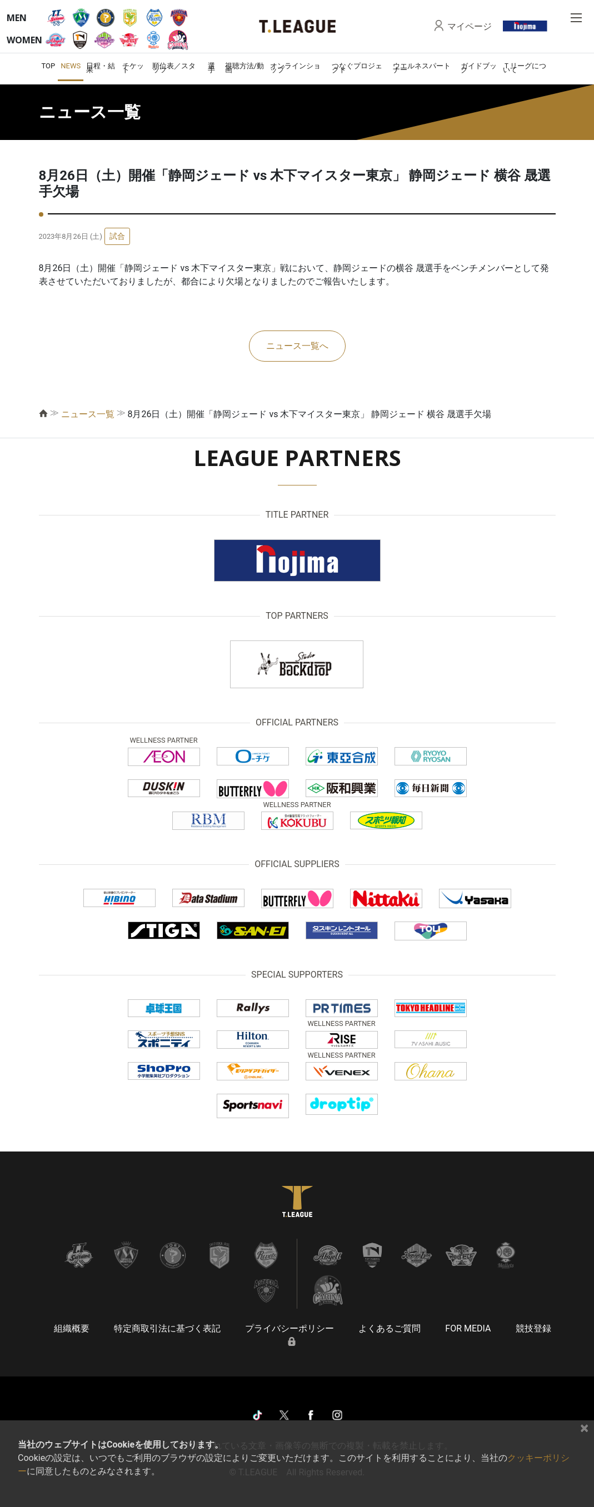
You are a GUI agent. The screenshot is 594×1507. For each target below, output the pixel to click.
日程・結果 (100, 68)
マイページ (469, 26)
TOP (49, 66)
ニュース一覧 (87, 414)
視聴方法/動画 (244, 68)
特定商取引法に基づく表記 (167, 1328)
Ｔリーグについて (524, 68)
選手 (211, 68)
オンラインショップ (295, 68)
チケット (133, 68)
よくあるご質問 (389, 1328)
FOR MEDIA (468, 1328)
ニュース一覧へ (297, 346)
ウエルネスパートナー (422, 68)
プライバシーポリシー (289, 1328)
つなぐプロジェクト (357, 68)
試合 (117, 236)
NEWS (71, 66)
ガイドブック (479, 68)
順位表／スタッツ (174, 68)
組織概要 (71, 1328)
